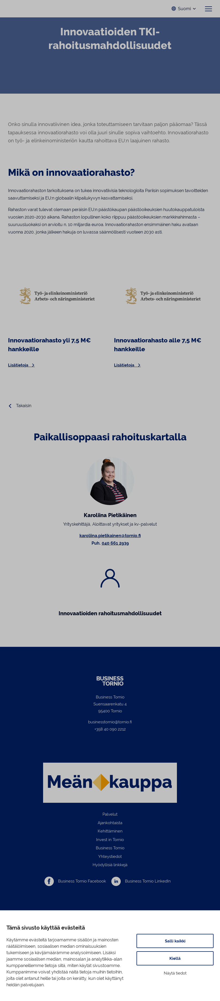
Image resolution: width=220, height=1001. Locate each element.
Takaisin (23, 406)
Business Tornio (110, 848)
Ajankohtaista (110, 823)
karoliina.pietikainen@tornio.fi (110, 536)
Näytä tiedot (175, 973)
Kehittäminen (110, 832)
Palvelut (110, 815)
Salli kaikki (175, 941)
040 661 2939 (115, 543)
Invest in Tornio (110, 840)
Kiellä (175, 958)
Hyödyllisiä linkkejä (110, 865)
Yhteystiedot (110, 857)
